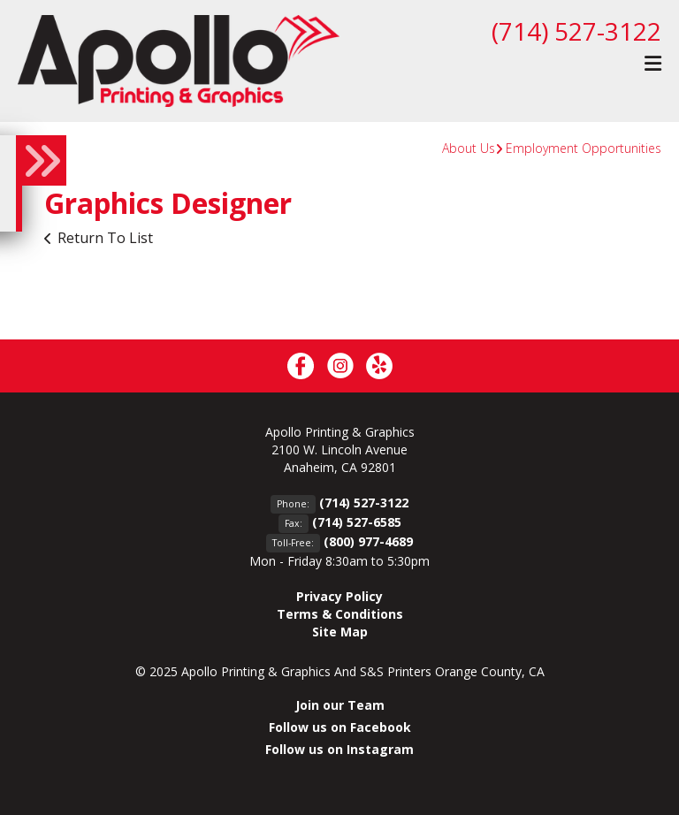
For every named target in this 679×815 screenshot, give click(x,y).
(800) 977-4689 (368, 541)
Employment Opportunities (583, 148)
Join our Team (340, 705)
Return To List (105, 238)
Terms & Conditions (340, 614)
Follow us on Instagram (339, 749)
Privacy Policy (339, 596)
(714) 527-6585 (356, 522)
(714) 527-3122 (576, 31)
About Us (468, 148)
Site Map (340, 631)
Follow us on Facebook (340, 727)
